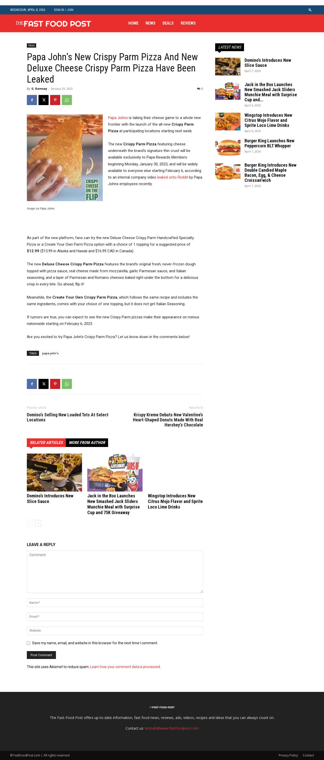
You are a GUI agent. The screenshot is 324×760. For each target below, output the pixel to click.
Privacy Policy (288, 755)
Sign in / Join (63, 10)
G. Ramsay (39, 88)
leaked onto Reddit (172, 177)
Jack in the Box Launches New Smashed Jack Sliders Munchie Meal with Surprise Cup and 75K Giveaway (113, 504)
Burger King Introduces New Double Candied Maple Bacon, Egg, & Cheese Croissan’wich (270, 172)
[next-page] (38, 523)
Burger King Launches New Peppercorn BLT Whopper (269, 143)
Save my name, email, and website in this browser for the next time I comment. (95, 643)
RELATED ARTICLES (46, 442)
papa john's (50, 353)
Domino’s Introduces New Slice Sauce (268, 62)
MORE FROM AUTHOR (87, 442)
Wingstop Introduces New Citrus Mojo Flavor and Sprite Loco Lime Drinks (175, 501)
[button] (310, 10)
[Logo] (53, 23)
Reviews (188, 23)
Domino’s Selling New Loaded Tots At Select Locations (67, 417)
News (150, 23)
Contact (308, 755)
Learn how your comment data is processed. (125, 667)
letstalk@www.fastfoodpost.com (172, 728)
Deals (168, 23)
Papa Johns (118, 117)
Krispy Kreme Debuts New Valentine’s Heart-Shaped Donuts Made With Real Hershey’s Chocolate (168, 419)
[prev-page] (30, 523)
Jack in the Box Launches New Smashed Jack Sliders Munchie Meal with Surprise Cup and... (271, 92)
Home (133, 23)
